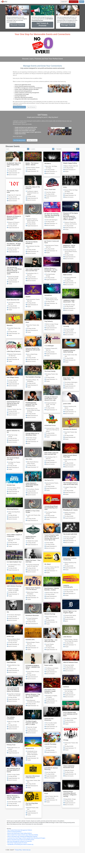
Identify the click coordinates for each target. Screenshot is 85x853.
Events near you (27, 850)
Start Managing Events (19, 107)
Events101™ (64, 1)
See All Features (31, 107)
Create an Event (74, 1)
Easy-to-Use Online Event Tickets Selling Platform (19, 833)
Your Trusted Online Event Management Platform (19, 830)
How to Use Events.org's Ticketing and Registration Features (22, 836)
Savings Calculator (32, 140)
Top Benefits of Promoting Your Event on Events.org (20, 844)
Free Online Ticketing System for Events (17, 843)
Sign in (81, 1)
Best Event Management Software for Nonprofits (19, 841)
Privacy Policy (18, 850)
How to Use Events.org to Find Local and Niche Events (20, 839)
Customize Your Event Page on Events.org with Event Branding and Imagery (26, 838)
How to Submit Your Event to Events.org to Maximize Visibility (22, 835)
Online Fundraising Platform (14, 831)
